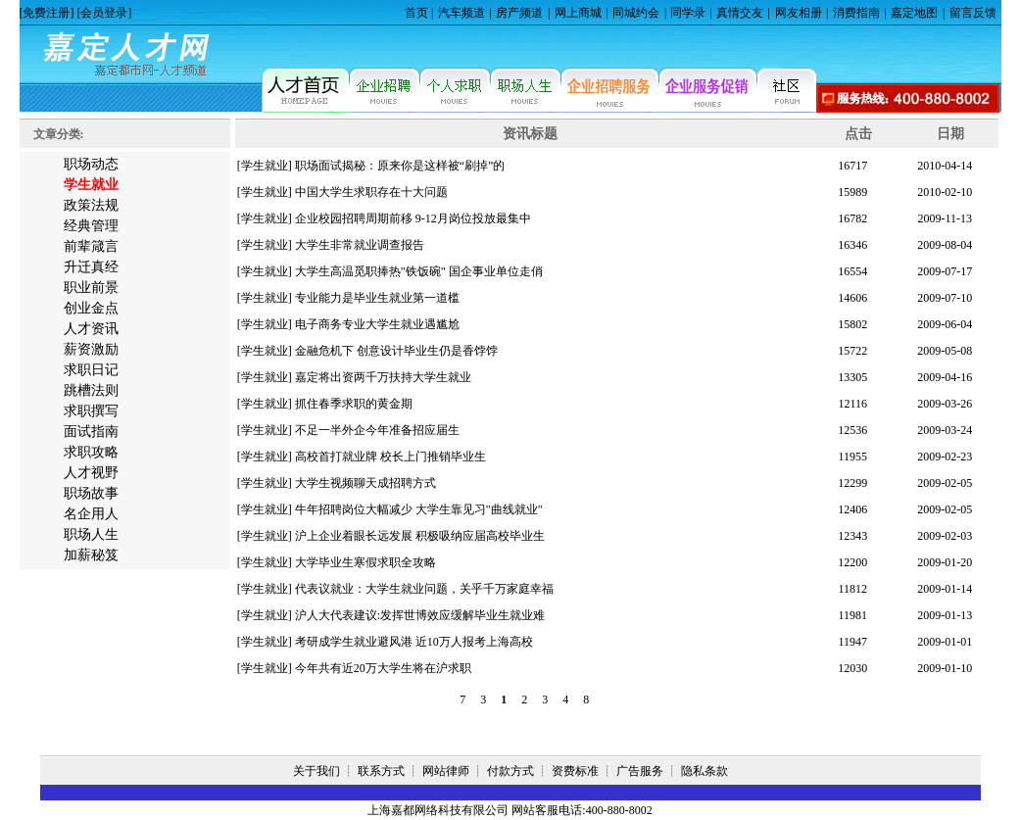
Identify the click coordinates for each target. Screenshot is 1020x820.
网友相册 (798, 13)
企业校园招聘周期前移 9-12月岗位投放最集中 (413, 218)
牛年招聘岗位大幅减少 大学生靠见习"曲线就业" (419, 509)
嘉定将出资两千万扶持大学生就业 (383, 377)
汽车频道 (461, 13)
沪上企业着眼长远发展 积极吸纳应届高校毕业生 (420, 536)
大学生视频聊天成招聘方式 (365, 483)
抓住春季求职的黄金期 (354, 403)
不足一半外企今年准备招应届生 (377, 430)
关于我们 (316, 771)
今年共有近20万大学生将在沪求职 (383, 668)
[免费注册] (47, 13)
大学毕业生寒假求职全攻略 (365, 562)
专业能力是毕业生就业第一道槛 (377, 298)
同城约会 (635, 13)
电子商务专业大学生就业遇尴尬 (377, 324)
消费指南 (856, 13)
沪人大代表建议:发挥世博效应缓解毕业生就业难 (420, 615)
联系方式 (381, 771)
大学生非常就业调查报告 (359, 245)
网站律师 (445, 771)
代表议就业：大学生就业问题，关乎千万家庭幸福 (424, 589)
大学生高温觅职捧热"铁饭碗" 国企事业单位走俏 (419, 271)
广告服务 (639, 771)
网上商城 (578, 13)
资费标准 (575, 771)
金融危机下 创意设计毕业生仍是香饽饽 (396, 351)
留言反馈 (972, 13)
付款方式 (510, 771)
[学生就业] (264, 165)
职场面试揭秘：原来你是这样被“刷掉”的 (400, 165)
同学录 (687, 13)
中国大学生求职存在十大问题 (371, 192)
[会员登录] (104, 13)
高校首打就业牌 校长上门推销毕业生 (390, 456)
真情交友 (739, 13)
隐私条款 (704, 771)
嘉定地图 (914, 13)
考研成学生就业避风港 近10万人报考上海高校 (414, 642)
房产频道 (519, 13)
